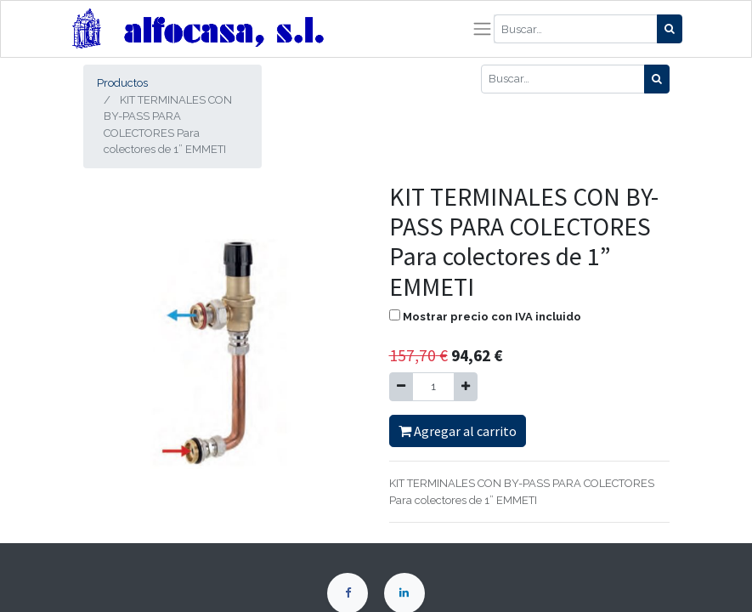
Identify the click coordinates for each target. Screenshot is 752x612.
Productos (122, 82)
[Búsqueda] (669, 28)
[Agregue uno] (466, 386)
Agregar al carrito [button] (458, 430)
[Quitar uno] (401, 386)
